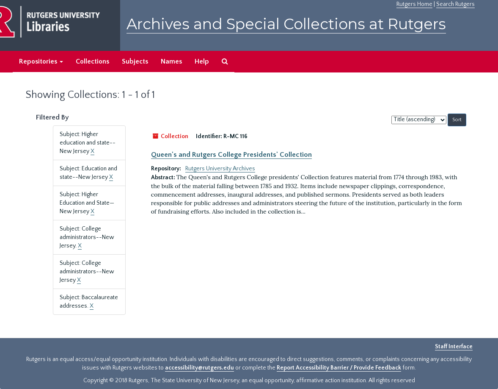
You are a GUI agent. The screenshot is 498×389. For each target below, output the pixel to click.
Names (171, 61)
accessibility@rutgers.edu (199, 367)
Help (202, 61)
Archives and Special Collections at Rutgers (286, 24)
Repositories (41, 61)
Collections (92, 61)
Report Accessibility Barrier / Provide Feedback (339, 367)
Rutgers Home (414, 4)
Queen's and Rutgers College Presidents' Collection (231, 154)
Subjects (135, 61)
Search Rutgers (455, 4)
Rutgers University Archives (220, 168)
